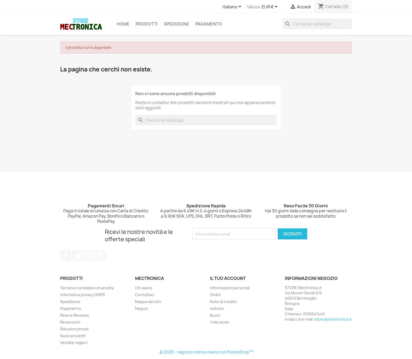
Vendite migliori (73, 342)
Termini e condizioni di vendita (87, 287)
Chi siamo (143, 287)
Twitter (77, 255)
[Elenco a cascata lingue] (233, 7)
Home (123, 24)
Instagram (100, 255)
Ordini (215, 294)
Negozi (141, 308)
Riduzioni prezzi (74, 328)
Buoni (215, 315)
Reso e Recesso (74, 315)
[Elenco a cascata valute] (270, 7)
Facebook (66, 255)
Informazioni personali (230, 287)
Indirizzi (217, 308)
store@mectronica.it (333, 319)
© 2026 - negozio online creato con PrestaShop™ (206, 352)
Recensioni (70, 322)
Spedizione (176, 24)
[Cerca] (317, 24)
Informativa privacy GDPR (82, 294)
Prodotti (147, 24)
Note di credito (223, 301)
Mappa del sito (148, 301)
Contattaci (144, 294)
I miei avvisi (219, 322)
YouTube (89, 255)
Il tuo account (228, 278)
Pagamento (208, 24)
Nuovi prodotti (73, 335)
